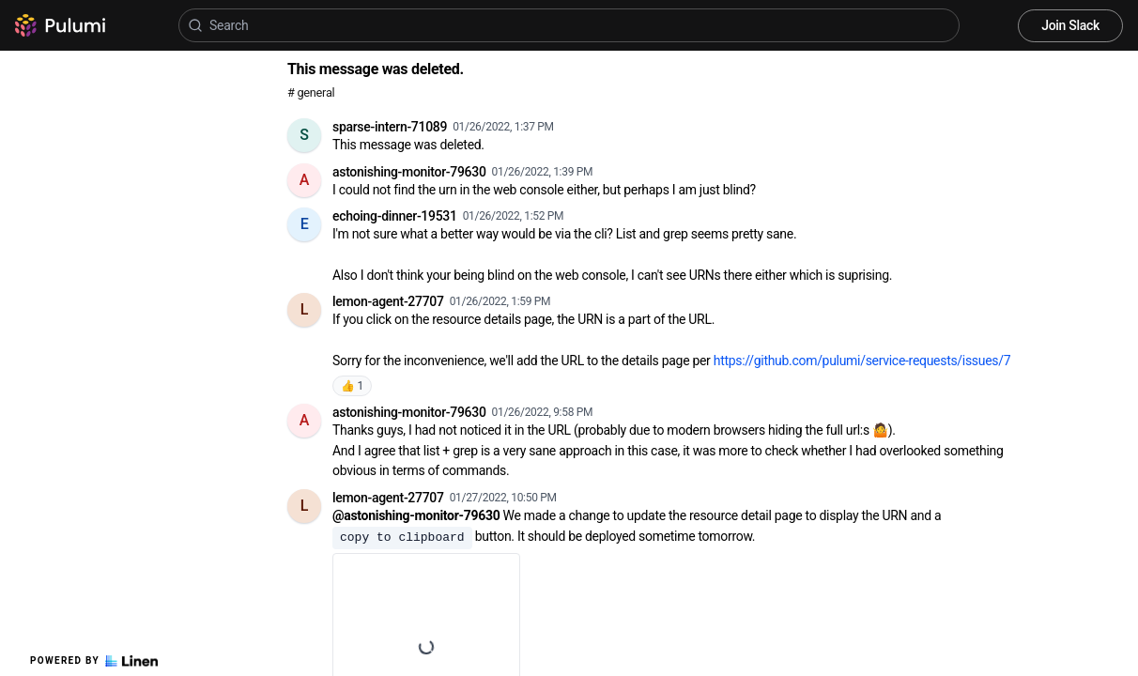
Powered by (94, 661)
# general (310, 92)
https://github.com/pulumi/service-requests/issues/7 (862, 360)
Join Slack (1070, 25)
